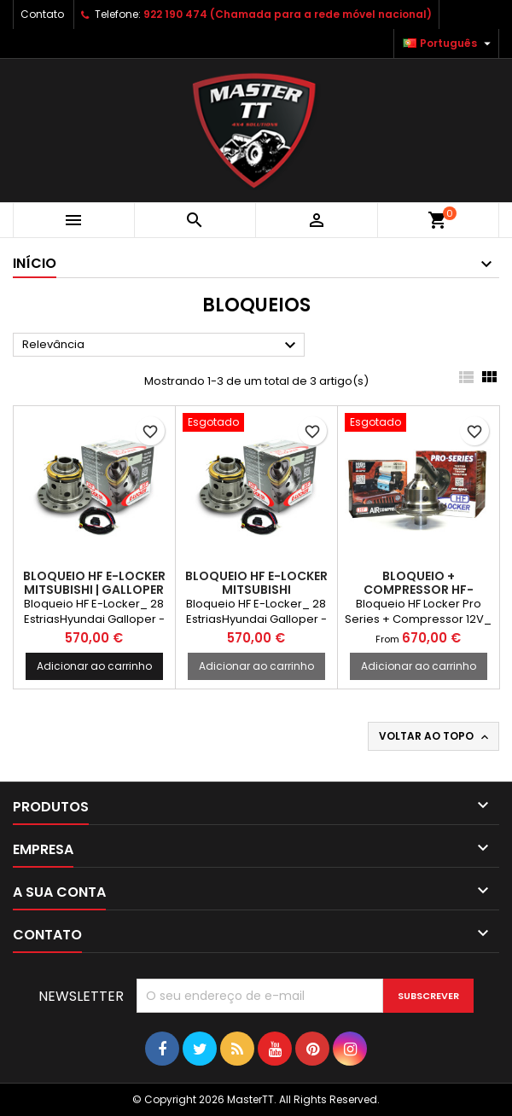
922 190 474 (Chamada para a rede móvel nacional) (287, 14)
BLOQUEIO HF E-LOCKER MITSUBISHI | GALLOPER (94, 582)
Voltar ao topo (435, 736)
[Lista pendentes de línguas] (449, 43)
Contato (42, 14)
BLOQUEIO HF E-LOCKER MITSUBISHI (256, 582)
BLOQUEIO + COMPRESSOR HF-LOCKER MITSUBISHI (418, 589)
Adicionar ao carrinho (94, 666)
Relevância (161, 345)
